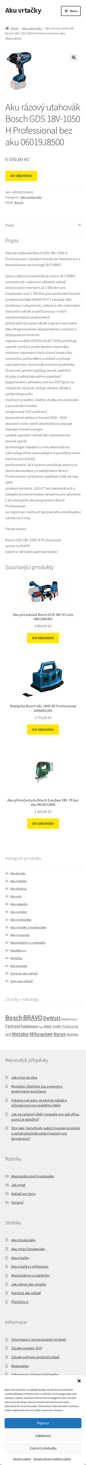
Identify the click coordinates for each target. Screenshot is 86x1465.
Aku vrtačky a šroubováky (28, 927)
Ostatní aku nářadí (24, 973)
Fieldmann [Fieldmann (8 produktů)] (29, 1026)
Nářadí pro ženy (23, 1193)
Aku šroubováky (23, 1240)
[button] (79, 1381)
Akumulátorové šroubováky (32, 1176)
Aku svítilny (18, 912)
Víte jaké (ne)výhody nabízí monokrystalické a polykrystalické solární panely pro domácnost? (45, 1133)
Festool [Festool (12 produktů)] (12, 1026)
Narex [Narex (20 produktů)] (59, 1034)
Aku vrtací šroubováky (28, 1249)
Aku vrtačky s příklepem (29, 1266)
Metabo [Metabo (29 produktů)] (20, 1034)
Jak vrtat (18, 1184)
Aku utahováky (32, 28)
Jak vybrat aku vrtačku (28, 1284)
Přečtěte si (19, 1301)
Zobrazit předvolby (43, 1448)
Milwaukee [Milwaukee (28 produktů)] (41, 1034)
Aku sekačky (19, 904)
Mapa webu (20, 1366)
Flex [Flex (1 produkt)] (41, 1026)
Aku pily (16, 896)
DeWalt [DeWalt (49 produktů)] (52, 1018)
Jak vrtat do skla (24, 1077)
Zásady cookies (22, 1458)
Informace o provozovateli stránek (38, 1339)
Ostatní (17, 1202)
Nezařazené (18, 966)
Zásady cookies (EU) (26, 1348)
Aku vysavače (19, 935)
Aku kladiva (18, 889)
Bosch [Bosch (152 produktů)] (13, 1017)
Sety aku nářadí (21, 981)
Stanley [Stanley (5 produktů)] (72, 1034)
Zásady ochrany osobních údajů (52, 1458)
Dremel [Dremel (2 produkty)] (66, 1019)
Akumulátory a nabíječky (28, 943)
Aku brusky (18, 873)
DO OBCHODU (21, 175)
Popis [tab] (9, 225)
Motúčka (16, 958)
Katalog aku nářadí (26, 1293)
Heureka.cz (18, 950)
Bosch (19, 202)
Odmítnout (43, 1436)
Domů (15, 28)
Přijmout (43, 1423)
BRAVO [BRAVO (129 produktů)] (32, 1018)
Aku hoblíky (18, 881)
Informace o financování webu (34, 1374)
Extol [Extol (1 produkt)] (74, 1019)
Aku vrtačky (23, 10)
